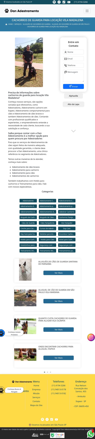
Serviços (36, 397)
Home (36, 385)
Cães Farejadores (47, 223)
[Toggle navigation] (87, 10)
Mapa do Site (36, 405)
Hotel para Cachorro (67, 239)
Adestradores (28, 200)
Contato (36, 401)
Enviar (75, 86)
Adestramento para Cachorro (48, 206)
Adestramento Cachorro (48, 200)
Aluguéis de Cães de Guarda (48, 217)
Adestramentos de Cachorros (29, 212)
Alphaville (73, 95)
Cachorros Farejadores (67, 217)
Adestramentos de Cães (48, 212)
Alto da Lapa (73, 104)
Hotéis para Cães (47, 239)
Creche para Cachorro (29, 228)
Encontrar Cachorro (67, 234)
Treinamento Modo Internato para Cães (48, 251)
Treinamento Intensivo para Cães (29, 251)
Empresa (36, 389)
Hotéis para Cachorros (29, 239)
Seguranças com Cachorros (67, 245)
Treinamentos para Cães (67, 251)
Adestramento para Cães (67, 206)
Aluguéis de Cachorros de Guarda (29, 217)
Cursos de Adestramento (48, 228)
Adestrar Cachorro (66, 212)
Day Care (67, 228)
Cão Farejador (66, 223)
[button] (44, 372)
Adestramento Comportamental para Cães (67, 200)
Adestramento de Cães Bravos (29, 206)
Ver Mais (58, 273)
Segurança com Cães (48, 245)
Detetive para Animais (48, 234)
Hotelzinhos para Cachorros (29, 245)
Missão (36, 393)
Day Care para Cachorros (29, 234)
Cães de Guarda (28, 223)
